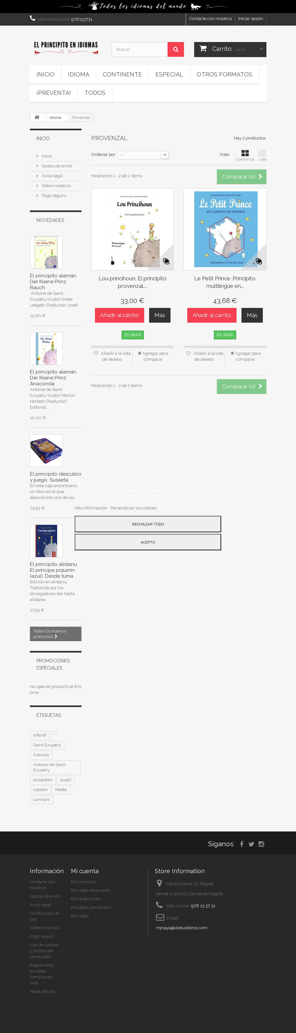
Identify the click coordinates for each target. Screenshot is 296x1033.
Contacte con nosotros (210, 18)
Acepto (148, 542)
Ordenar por (103, 154)
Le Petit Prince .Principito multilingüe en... (225, 282)
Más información (91, 507)
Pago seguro (53, 195)
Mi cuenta (85, 871)
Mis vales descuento (90, 890)
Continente (122, 74)
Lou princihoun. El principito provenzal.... (133, 282)
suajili (65, 779)
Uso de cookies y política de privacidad (44, 950)
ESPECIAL (169, 74)
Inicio (45, 74)
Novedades (50, 220)
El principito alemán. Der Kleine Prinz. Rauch (53, 282)
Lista (262, 155)
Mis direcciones (86, 898)
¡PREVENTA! (53, 92)
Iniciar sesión (250, 18)
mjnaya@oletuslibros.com (181, 927)
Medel (61, 789)
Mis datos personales (91, 907)
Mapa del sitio (43, 991)
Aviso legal (52, 175)
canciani (41, 799)
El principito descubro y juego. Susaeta (55, 477)
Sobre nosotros (56, 185)
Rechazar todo (148, 524)
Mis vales (80, 916)
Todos (94, 92)
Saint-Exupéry (47, 744)
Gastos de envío (56, 165)
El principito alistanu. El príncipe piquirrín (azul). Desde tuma (54, 570)
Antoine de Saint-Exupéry (50, 767)
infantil (40, 735)
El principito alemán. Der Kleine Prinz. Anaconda (53, 378)
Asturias (41, 754)
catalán (40, 789)
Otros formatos (224, 74)
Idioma (78, 74)
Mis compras (83, 881)
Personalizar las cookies (133, 507)
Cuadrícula (245, 155)
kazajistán (43, 779)
